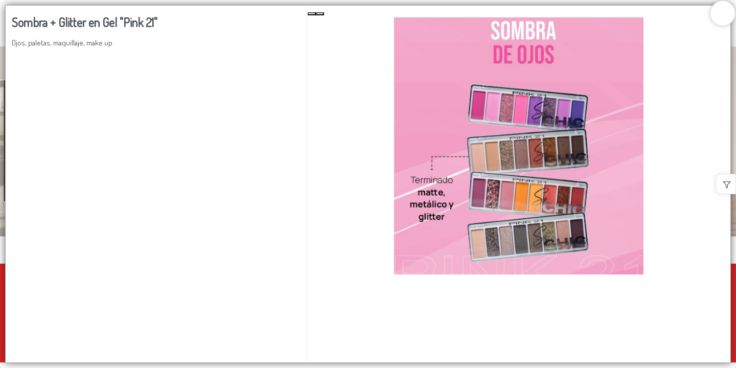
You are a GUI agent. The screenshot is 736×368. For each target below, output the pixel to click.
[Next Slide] (320, 13)
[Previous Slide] (312, 13)
